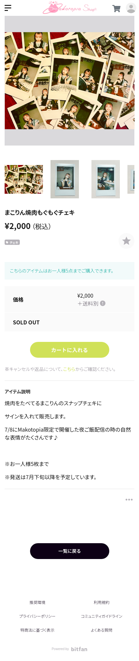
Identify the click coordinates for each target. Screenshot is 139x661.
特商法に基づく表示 (37, 630)
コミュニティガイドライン (101, 616)
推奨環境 (37, 602)
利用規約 (102, 602)
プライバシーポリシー (37, 616)
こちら (69, 369)
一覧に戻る (69, 550)
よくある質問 (101, 630)
